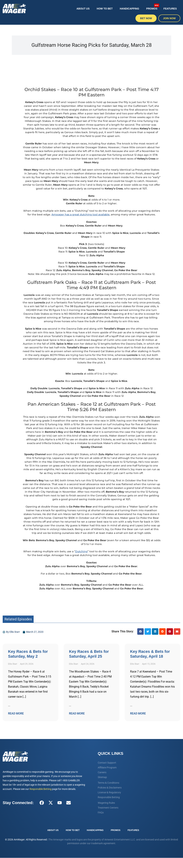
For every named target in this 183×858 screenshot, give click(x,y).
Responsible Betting (40, 789)
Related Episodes (18, 619)
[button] (140, 631)
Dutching (81, 551)
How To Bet (105, 8)
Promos (152, 6)
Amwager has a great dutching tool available (80, 214)
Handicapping (129, 8)
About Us (83, 8)
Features (170, 8)
